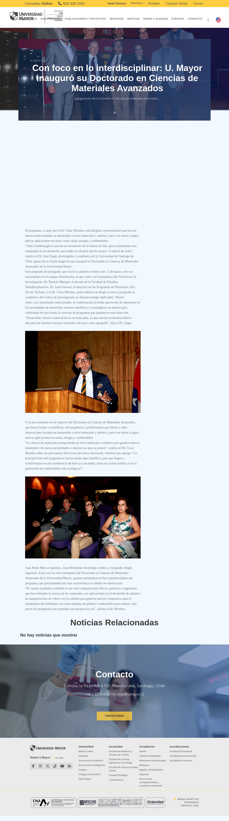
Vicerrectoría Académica (91, 760)
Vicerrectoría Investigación (92, 765)
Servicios (136, 3)
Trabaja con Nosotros (90, 774)
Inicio (14, 18)
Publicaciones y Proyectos (85, 18)
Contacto (195, 18)
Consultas (39, 3)
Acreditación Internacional (183, 755)
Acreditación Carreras (181, 760)
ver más (59, 757)
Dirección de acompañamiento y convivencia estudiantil (150, 782)
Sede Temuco (117, 3)
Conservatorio (116, 779)
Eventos (178, 18)
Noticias (133, 18)
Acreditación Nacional (181, 751)
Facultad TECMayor (118, 775)
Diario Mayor (85, 778)
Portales (154, 3)
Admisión (83, 755)
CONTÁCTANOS (114, 715)
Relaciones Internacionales (152, 760)
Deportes (144, 774)
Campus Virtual (176, 3)
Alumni (142, 751)
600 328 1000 (71, 3)
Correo (198, 3)
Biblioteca (144, 765)
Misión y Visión (86, 751)
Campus (83, 769)
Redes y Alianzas (155, 18)
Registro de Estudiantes (151, 769)
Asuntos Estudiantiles (150, 755)
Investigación (50, 18)
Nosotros (29, 18)
